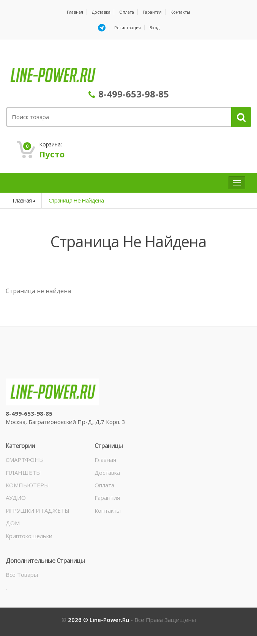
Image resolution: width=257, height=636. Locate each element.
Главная (75, 12)
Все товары (22, 574)
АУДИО (16, 497)
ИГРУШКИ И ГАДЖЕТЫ (37, 510)
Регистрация (127, 27)
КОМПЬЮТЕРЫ (27, 485)
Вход (154, 27)
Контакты (180, 12)
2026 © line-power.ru (99, 619)
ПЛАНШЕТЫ (23, 472)
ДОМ (13, 523)
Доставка (101, 12)
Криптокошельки (29, 536)
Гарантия (152, 12)
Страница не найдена (76, 200)
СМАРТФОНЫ (25, 459)
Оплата (126, 12)
